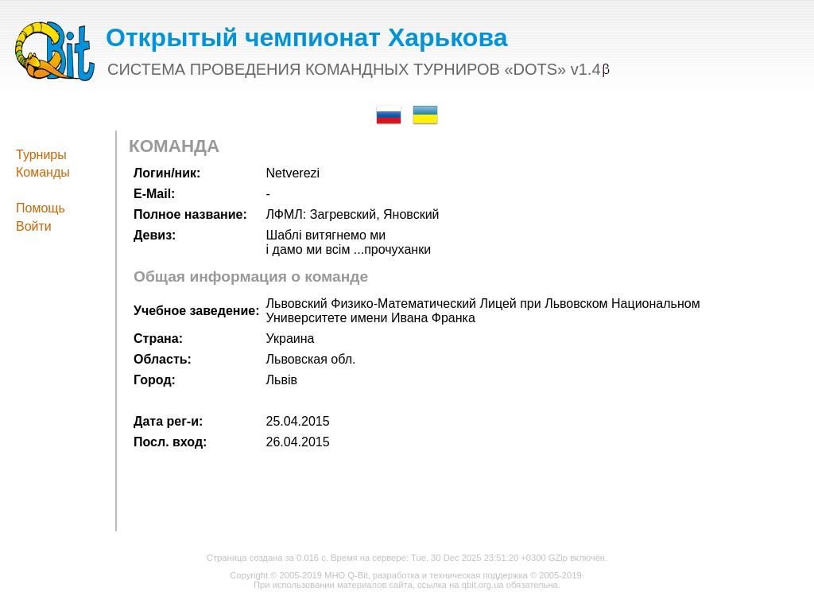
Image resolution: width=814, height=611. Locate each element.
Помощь (40, 208)
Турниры (41, 155)
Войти (34, 226)
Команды (43, 172)
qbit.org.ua (483, 585)
